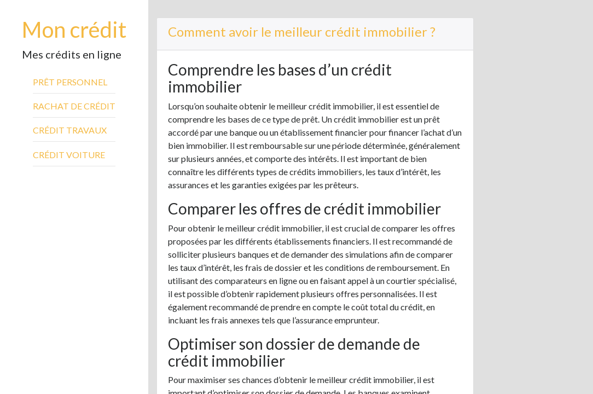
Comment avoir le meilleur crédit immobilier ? (301, 31)
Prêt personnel (70, 82)
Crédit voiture (69, 154)
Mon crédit (74, 29)
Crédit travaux (70, 130)
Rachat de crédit (74, 106)
